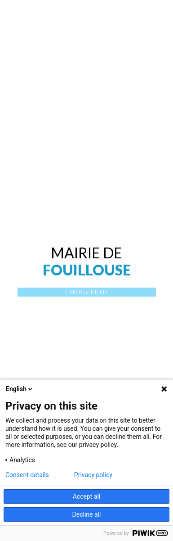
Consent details (27, 474)
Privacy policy (93, 474)
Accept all (87, 496)
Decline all (86, 514)
